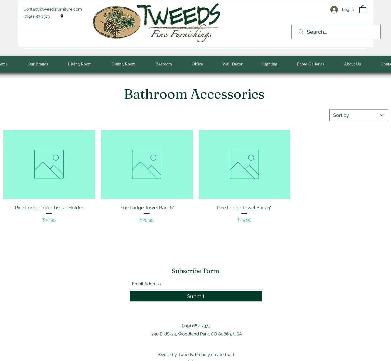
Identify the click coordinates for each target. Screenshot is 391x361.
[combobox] (358, 115)
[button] (362, 9)
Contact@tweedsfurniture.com (52, 9)
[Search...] (337, 32)
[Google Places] (62, 16)
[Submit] (196, 296)
